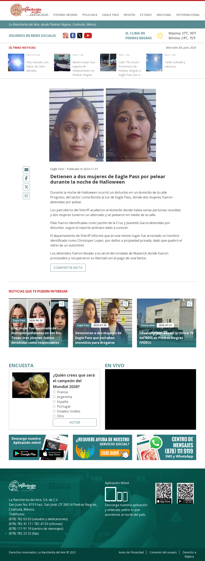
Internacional (188, 15)
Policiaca (89, 15)
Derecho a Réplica (189, 554)
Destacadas (39, 15)
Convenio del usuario (163, 552)
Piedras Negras (65, 15)
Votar (74, 422)
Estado (146, 15)
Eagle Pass (110, 15)
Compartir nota (68, 267)
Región (129, 15)
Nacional (164, 15)
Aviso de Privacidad (131, 552)
